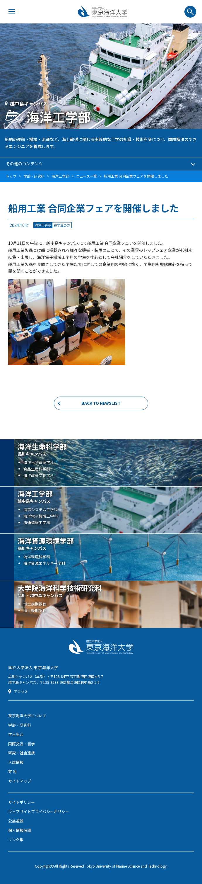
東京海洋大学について (27, 715)
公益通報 (15, 821)
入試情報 (15, 762)
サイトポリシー (21, 802)
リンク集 (15, 839)
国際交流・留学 (21, 744)
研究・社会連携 (21, 753)
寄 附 (12, 771)
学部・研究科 (19, 725)
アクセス (21, 691)
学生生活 (15, 734)
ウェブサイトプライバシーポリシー (38, 811)
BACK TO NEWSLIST (101, 403)
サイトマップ (19, 781)
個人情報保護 (19, 830)
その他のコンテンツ (24, 163)
